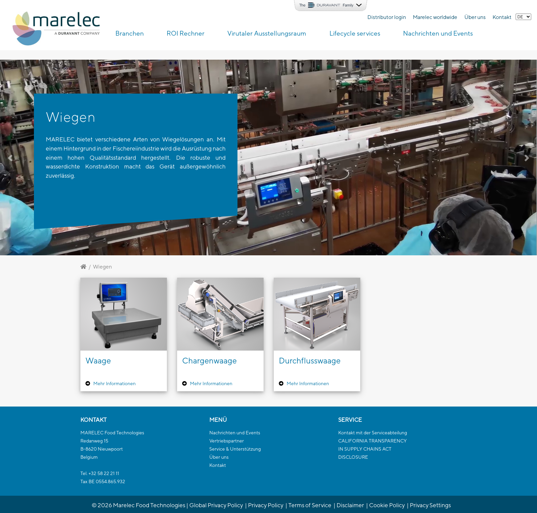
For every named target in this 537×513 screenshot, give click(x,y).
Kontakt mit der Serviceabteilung (372, 432)
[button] (40, 157)
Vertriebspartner (226, 440)
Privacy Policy (265, 505)
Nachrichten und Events (234, 432)
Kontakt (502, 17)
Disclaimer (350, 505)
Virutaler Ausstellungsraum (266, 33)
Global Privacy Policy (216, 505)
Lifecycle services (354, 33)
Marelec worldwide (435, 17)
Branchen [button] (129, 33)
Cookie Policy (387, 505)
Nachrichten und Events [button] (438, 33)
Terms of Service (309, 505)
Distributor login (386, 17)
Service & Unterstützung (235, 449)
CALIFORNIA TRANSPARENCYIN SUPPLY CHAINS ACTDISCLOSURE (372, 449)
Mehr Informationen (114, 383)
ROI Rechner (186, 33)
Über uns (475, 17)
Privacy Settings (430, 505)
